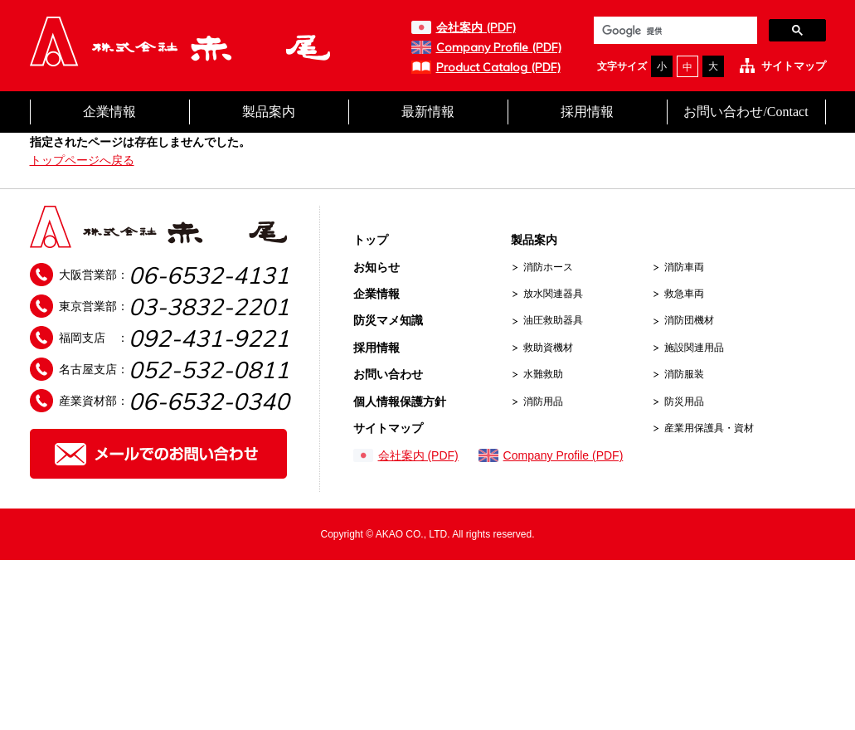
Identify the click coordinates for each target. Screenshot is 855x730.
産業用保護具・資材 (709, 428)
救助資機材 (548, 347)
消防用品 (543, 401)
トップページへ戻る (82, 160)
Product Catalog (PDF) (498, 67)
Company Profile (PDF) (498, 47)
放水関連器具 (553, 293)
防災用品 (684, 401)
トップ (370, 239)
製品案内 (268, 112)
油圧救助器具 (553, 320)
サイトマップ (793, 66)
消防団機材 (689, 320)
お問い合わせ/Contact (745, 112)
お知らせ (376, 267)
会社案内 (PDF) (476, 27)
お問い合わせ (388, 374)
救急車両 (684, 293)
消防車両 (684, 267)
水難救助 (543, 374)
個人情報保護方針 (399, 401)
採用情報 (587, 112)
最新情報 (427, 112)
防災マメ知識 (388, 320)
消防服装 (684, 374)
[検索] (674, 31)
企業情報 (109, 112)
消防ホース (548, 267)
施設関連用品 (694, 347)
